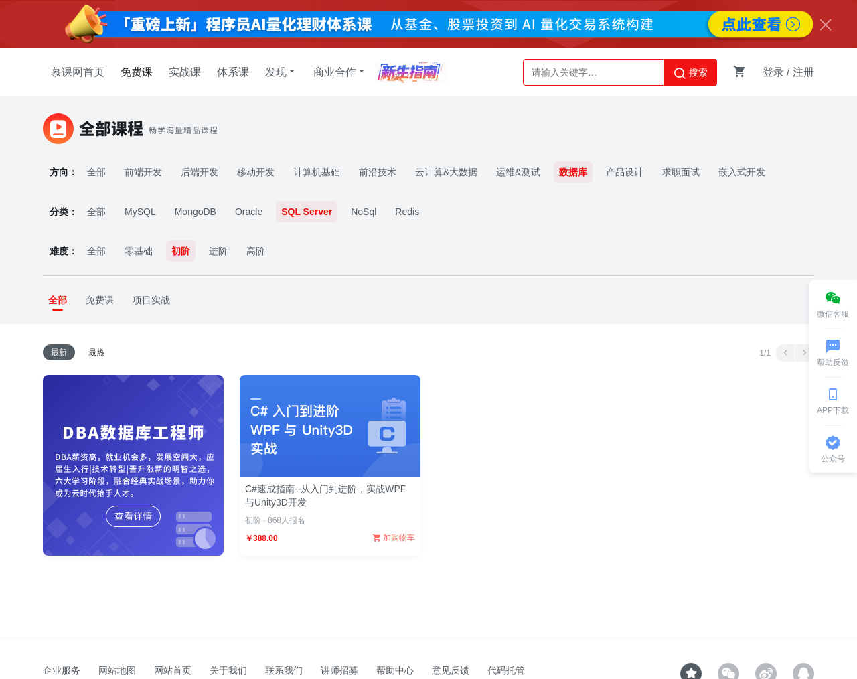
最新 (59, 352)
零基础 (139, 251)
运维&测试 (518, 172)
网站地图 (117, 670)
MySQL (140, 211)
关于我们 (228, 670)
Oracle (248, 211)
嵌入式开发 (741, 172)
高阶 (255, 251)
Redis (407, 211)
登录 (773, 72)
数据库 (573, 172)
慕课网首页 (77, 72)
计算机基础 (316, 172)
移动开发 (256, 172)
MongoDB (195, 211)
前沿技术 (377, 172)
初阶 (180, 251)
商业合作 (340, 72)
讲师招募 (339, 670)
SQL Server (306, 211)
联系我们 (284, 670)
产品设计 (624, 172)
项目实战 (151, 300)
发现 (281, 72)
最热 (96, 352)
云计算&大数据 (446, 172)
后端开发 (199, 172)
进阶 (218, 251)
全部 (96, 172)
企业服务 (61, 670)
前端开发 (143, 172)
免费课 (137, 72)
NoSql (363, 211)
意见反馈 (450, 670)
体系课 (233, 72)
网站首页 (172, 670)
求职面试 (681, 172)
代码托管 (506, 670)
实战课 (185, 72)
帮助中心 (395, 670)
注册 (803, 72)
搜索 (690, 73)
